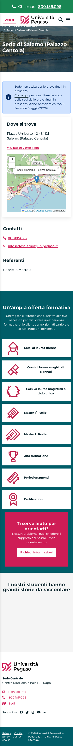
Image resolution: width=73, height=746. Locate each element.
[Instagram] (34, 714)
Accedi (9, 19)
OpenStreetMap (44, 210)
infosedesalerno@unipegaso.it (33, 246)
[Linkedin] (46, 714)
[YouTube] (40, 714)
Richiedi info (17, 692)
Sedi (12, 703)
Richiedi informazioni (36, 552)
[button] (36, 179)
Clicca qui (21, 95)
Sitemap (33, 739)
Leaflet (27, 210)
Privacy (6, 733)
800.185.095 (49, 6)
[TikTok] (29, 714)
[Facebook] (23, 714)
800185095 (17, 238)
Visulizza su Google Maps (23, 147)
